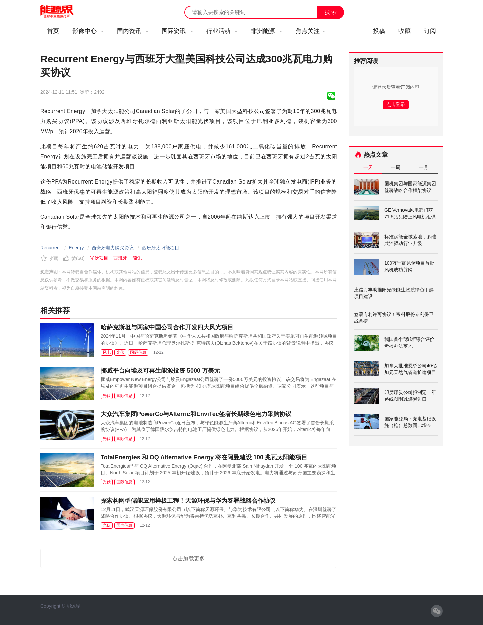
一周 (395, 167)
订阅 (430, 31)
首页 (53, 31)
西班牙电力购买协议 (113, 247)
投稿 (379, 31)
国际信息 (138, 352)
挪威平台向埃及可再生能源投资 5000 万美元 (160, 370)
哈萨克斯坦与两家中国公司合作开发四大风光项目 (167, 327)
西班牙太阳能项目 (160, 247)
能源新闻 (63, 11)
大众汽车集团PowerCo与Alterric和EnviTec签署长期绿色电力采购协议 (196, 414)
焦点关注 (310, 31)
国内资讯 (132, 31)
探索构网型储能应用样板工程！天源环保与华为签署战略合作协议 (188, 500)
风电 (107, 352)
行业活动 (221, 31)
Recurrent (50, 247)
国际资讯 (177, 31)
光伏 (120, 352)
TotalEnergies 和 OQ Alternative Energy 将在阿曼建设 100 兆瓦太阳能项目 (204, 457)
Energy (76, 247)
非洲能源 (266, 31)
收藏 (404, 31)
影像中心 (88, 31)
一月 (423, 167)
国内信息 (124, 525)
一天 (368, 167)
